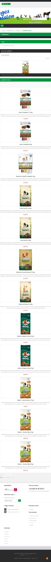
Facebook (31, 509)
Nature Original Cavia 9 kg (25, 368)
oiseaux (7, 534)
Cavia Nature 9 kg (25, 240)
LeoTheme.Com (27, 555)
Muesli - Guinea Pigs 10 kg (25, 432)
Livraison (32, 522)
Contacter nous (34, 558)
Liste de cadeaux (6, 51)
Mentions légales (33, 520)
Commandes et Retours (26, 558)
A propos (31, 525)
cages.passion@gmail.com (15, 512)
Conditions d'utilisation (34, 515)
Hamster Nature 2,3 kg (25, 304)
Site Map (16, 558)
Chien (7, 538)
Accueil (3, 30)
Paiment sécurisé (33, 518)
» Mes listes (47, 58)
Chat (6, 540)
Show (1, 477)
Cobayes (18, 30)
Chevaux (7, 531)
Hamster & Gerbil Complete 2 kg (25, 176)
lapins (7, 543)
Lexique (19, 558)
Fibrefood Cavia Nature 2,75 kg (25, 272)
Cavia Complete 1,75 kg (25, 112)
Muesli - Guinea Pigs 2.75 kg (25, 400)
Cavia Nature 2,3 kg (25, 208)
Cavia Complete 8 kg (25, 144)
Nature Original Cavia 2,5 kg (25, 336)
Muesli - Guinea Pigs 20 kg (25, 464)
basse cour (7, 536)
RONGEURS (10, 30)
